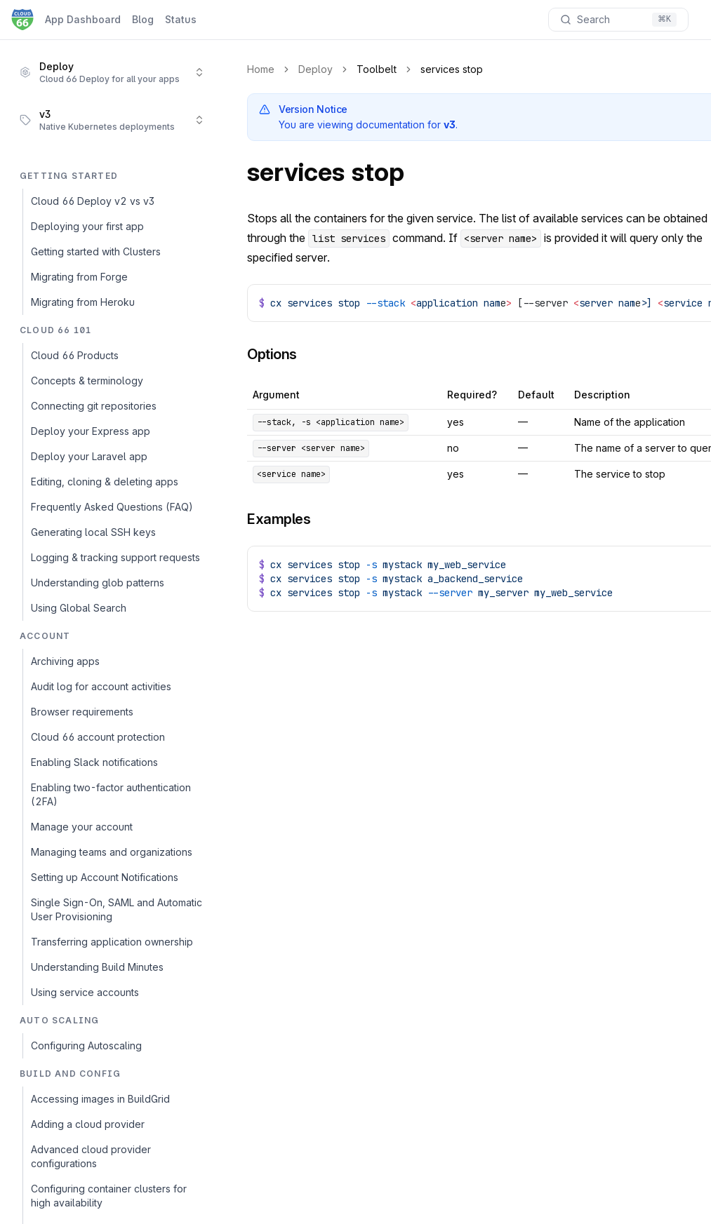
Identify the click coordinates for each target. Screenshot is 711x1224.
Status (181, 19)
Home (260, 69)
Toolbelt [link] (377, 69)
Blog (143, 19)
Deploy (315, 69)
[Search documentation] (618, 20)
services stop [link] (451, 69)
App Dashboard (83, 19)
